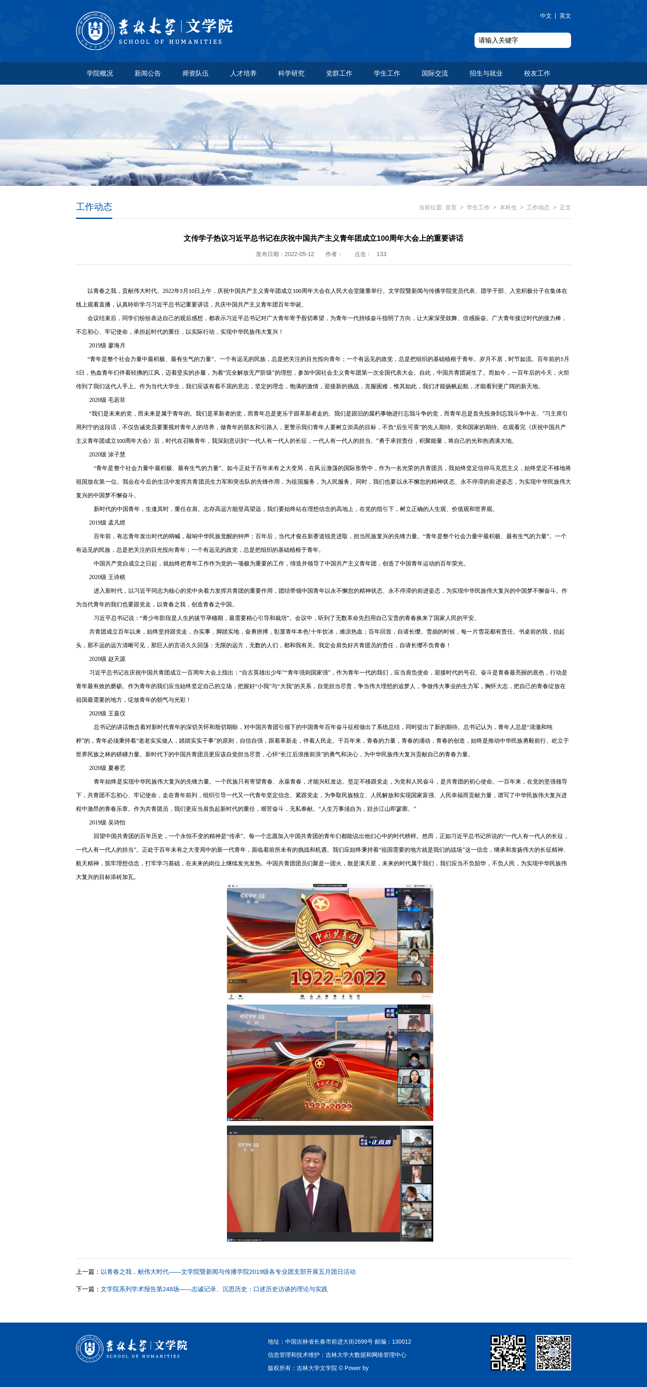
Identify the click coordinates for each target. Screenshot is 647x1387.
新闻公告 (148, 73)
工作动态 (538, 207)
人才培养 (243, 73)
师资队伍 (195, 73)
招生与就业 (486, 73)
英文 (565, 15)
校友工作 (537, 73)
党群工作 (339, 73)
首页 (451, 207)
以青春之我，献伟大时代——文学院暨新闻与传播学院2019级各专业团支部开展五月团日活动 (216, 1271)
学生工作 (387, 73)
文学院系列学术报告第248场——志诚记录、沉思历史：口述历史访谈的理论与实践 (202, 1288)
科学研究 (291, 73)
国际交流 (435, 73)
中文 (546, 15)
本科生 (508, 207)
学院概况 (100, 73)
